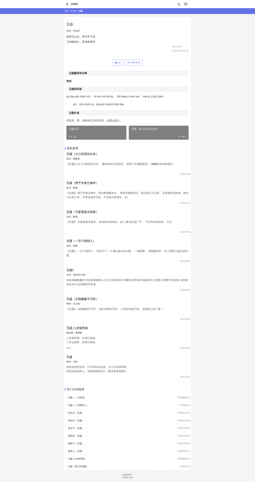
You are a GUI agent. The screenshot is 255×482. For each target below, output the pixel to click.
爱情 (68, 348)
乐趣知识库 (127, 475)
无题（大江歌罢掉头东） (82, 154)
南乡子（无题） (76, 428)
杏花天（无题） (76, 413)
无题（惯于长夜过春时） (82, 183)
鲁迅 (75, 187)
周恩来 (76, 158)
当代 (68, 30)
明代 (68, 303)
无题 (69, 357)
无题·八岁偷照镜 (77, 328)
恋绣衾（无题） (76, 435)
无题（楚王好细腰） (78, 466)
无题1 (70, 270)
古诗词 (74, 11)
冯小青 (76, 303)
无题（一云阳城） (77, 397)
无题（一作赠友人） (78, 405)
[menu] (185, 4)
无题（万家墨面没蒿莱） (82, 212)
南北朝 (69, 332)
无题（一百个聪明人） (81, 241)
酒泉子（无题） (76, 443)
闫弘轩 (76, 30)
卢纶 (75, 361)
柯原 (75, 245)
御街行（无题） (76, 420)
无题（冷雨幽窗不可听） (82, 299)
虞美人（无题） (76, 451)
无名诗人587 (79, 274)
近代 (68, 158)
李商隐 (78, 332)
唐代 (68, 361)
